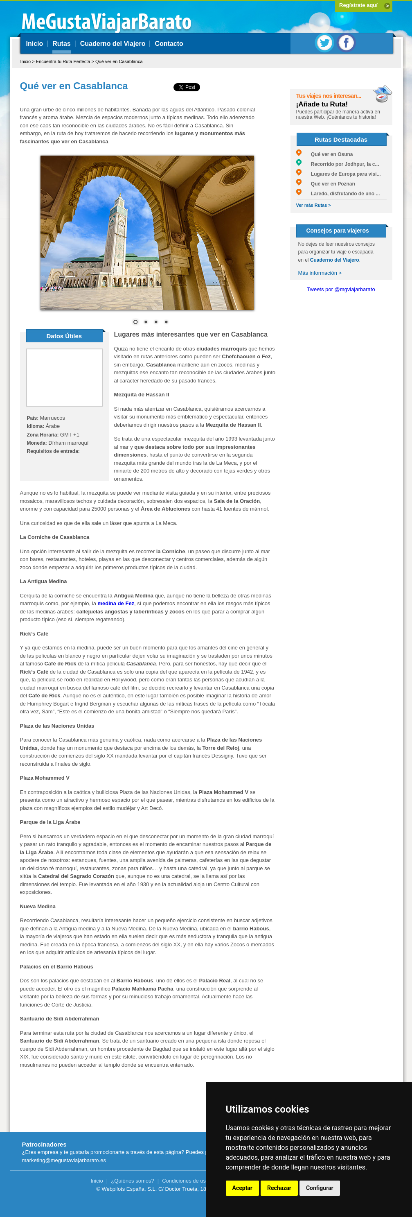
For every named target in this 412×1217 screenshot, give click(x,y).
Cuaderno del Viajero (113, 43)
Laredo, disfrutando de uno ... (338, 194)
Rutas (61, 43)
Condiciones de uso (185, 1181)
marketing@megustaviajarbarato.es (64, 1160)
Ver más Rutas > (313, 205)
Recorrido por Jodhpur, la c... (337, 164)
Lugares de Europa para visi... (338, 174)
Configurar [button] (319, 1188)
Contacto (169, 43)
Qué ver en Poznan (325, 184)
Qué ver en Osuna (324, 154)
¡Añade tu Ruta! (322, 104)
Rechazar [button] (279, 1188)
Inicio (34, 43)
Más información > (320, 273)
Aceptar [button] (242, 1188)
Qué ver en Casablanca (119, 61)
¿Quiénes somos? (132, 1181)
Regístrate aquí (358, 5)
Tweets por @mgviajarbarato (341, 289)
